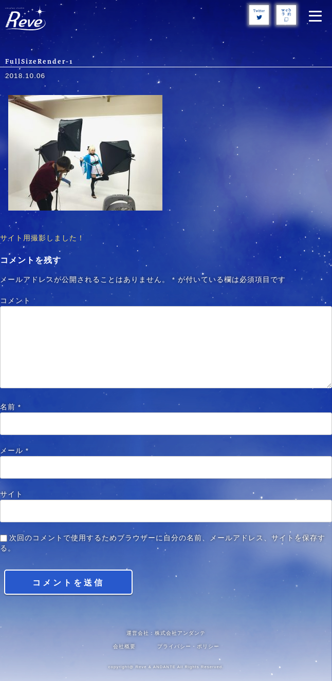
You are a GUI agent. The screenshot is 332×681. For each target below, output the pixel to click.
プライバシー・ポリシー (188, 646)
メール (14, 451)
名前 (10, 407)
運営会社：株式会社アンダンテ (166, 633)
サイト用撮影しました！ (42, 238)
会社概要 (124, 646)
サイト (11, 494)
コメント (15, 301)
